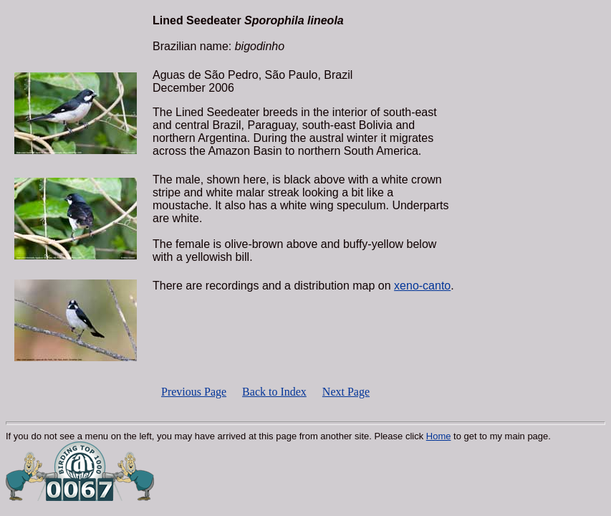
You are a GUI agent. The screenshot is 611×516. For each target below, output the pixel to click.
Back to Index (274, 392)
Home (438, 436)
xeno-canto (422, 286)
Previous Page (193, 392)
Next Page (346, 392)
